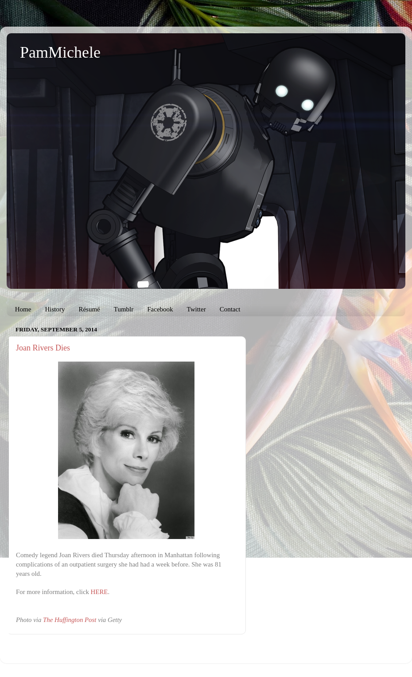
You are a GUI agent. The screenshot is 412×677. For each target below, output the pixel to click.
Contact (230, 309)
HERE (99, 591)
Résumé (89, 309)
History (55, 309)
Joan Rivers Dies (43, 347)
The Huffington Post (69, 619)
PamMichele (60, 52)
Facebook (160, 309)
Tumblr (123, 309)
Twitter (196, 309)
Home (23, 309)
